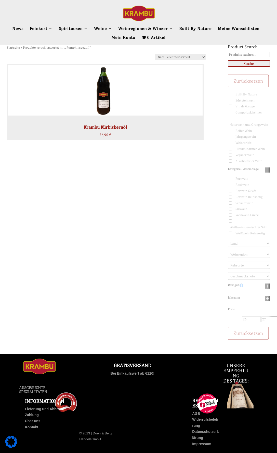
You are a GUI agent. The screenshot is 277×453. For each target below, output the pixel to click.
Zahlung (32, 415)
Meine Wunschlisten (238, 29)
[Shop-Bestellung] (180, 57)
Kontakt (31, 427)
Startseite (13, 47)
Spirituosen (71, 29)
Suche (249, 63)
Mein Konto (123, 38)
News (17, 29)
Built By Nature (195, 29)
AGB (196, 414)
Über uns (33, 421)
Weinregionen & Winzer (143, 29)
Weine (100, 29)
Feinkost (38, 29)
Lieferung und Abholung (45, 409)
